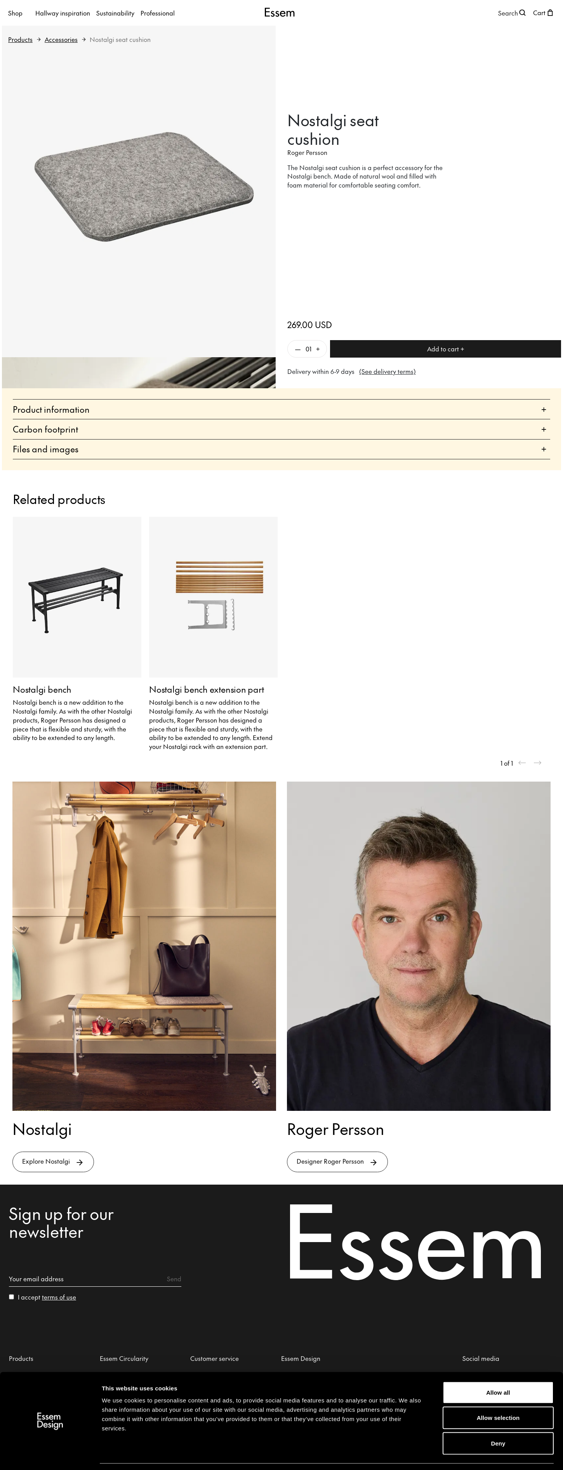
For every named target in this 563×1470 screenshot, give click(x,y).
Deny (498, 1419)
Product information (279, 409)
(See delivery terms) (387, 371)
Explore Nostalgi (53, 1162)
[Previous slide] (522, 763)
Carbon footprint (279, 429)
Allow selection (498, 1393)
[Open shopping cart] (544, 12)
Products (20, 39)
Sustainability (115, 13)
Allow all (498, 1368)
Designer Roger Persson (337, 1162)
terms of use (59, 1297)
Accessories (61, 39)
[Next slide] (538, 763)
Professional (158, 13)
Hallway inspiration (62, 13)
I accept (47, 1297)
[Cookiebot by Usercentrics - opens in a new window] (50, 1455)
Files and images (279, 449)
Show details (407, 1454)
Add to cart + (445, 348)
